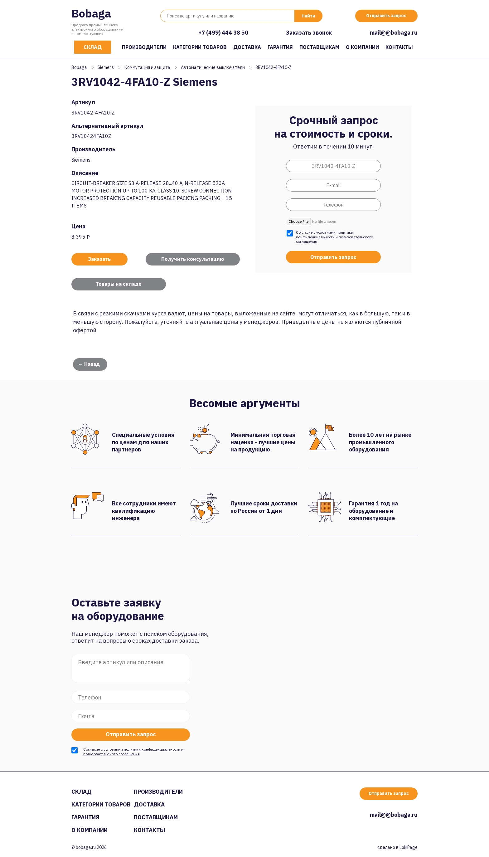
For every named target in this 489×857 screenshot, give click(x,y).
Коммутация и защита (147, 67)
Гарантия (280, 47)
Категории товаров (200, 47)
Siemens (106, 67)
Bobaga (91, 13)
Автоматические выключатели (213, 67)
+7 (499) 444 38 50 (223, 32)
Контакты (399, 47)
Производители (144, 47)
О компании (362, 47)
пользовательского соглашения (111, 754)
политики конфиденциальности (324, 234)
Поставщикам (319, 47)
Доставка (247, 47)
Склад (93, 47)
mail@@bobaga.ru (394, 32)
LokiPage (408, 847)
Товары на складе (119, 284)
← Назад (89, 364)
